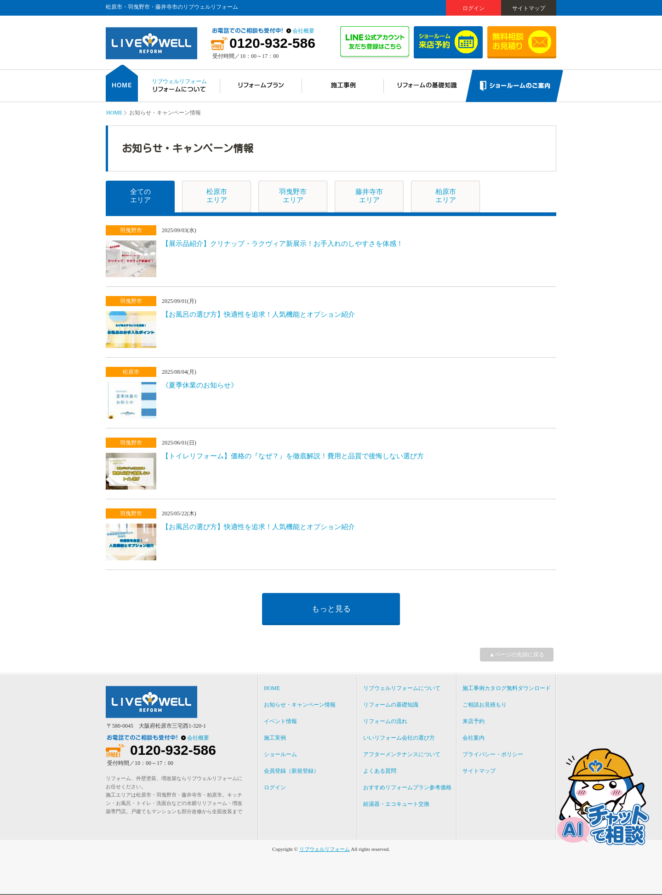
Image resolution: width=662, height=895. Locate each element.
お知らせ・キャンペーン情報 (300, 704)
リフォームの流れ (385, 721)
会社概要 (303, 31)
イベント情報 (280, 721)
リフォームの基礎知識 (390, 704)
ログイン (473, 8)
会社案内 (473, 738)
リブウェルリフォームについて (401, 688)
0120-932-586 (272, 43)
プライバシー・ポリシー (492, 754)
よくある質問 (379, 771)
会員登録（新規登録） (291, 771)
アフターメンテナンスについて (401, 754)
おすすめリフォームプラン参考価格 (407, 787)
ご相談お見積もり (484, 704)
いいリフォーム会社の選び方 (399, 738)
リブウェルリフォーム (324, 849)
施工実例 (275, 738)
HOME (114, 112)
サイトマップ (528, 8)
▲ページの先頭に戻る (516, 654)
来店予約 (473, 721)
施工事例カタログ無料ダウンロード (506, 688)
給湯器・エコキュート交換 (396, 804)
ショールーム (280, 754)
